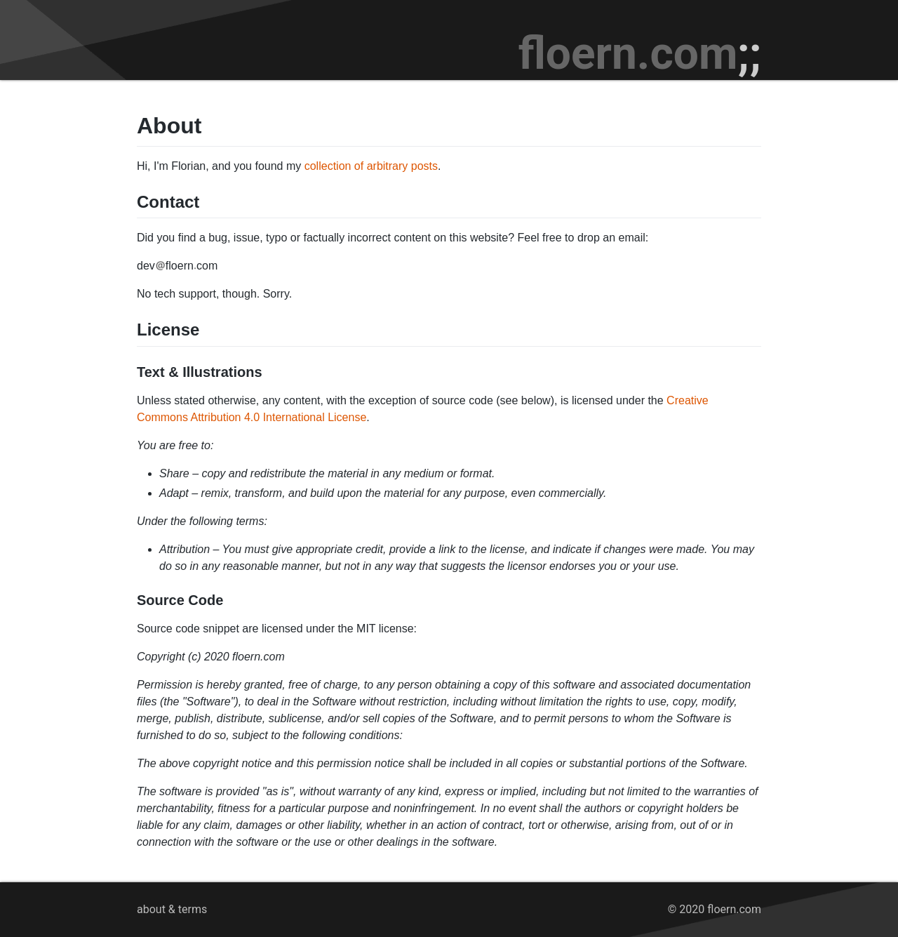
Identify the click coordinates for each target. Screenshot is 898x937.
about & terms (172, 909)
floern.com (639, 53)
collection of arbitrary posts (371, 166)
